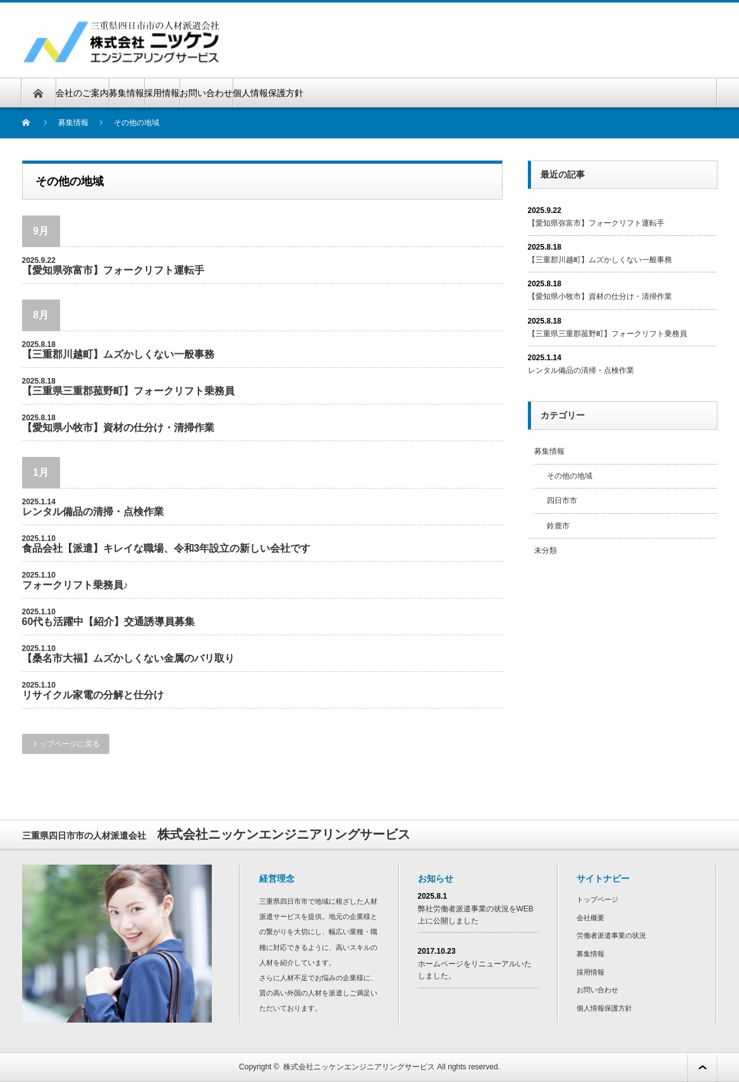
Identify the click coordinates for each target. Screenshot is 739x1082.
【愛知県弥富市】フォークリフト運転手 (113, 270)
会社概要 (590, 917)
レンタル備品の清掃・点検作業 (93, 511)
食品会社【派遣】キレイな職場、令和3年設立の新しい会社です (166, 548)
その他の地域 (569, 475)
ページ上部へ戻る (702, 1067)
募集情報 (126, 93)
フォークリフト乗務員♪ (75, 585)
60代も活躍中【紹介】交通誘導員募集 (108, 621)
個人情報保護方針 (268, 93)
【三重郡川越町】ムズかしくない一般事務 (118, 354)
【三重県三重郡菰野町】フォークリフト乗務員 (128, 391)
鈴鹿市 (558, 525)
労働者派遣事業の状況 (611, 935)
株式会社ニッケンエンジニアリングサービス (359, 1066)
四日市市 (562, 500)
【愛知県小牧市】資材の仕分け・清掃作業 (118, 427)
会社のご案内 (82, 93)
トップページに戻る (66, 743)
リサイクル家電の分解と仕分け (93, 695)
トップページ (597, 899)
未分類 (545, 550)
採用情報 (162, 93)
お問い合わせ (206, 93)
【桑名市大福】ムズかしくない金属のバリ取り (128, 658)
